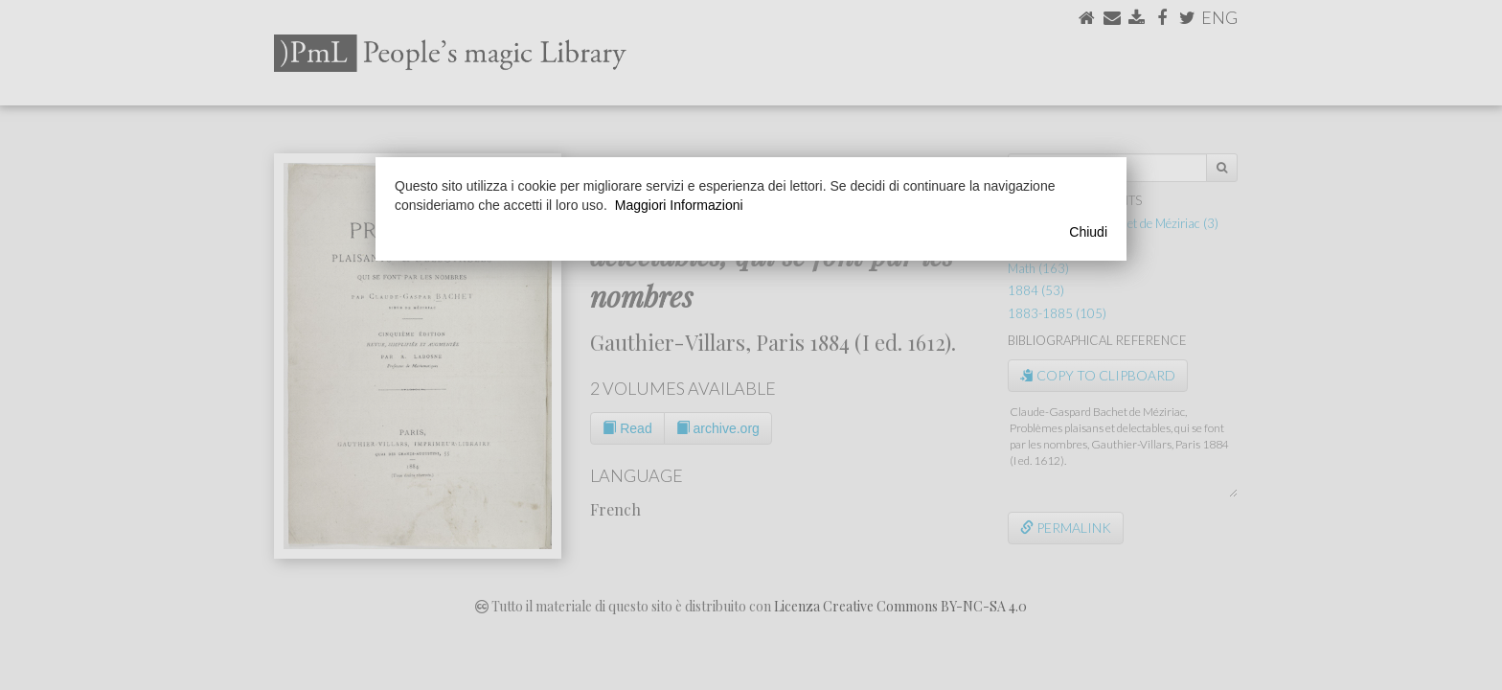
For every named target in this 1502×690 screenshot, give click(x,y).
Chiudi (1088, 232)
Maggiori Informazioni (679, 205)
